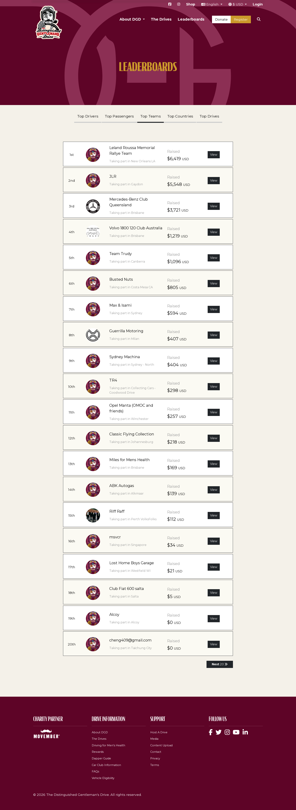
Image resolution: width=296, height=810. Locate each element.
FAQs (95, 771)
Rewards (98, 752)
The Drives (161, 19)
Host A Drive (158, 732)
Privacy (155, 758)
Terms (154, 765)
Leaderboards (191, 19)
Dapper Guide (101, 758)
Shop (190, 4)
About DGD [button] (130, 19)
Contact (155, 752)
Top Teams (150, 116)
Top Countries (180, 116)
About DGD (100, 732)
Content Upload (161, 745)
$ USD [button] (238, 4)
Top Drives (209, 116)
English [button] (213, 4)
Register (241, 19)
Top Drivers (87, 116)
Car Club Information (106, 765)
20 (220, 664)
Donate (221, 19)
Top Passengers (119, 116)
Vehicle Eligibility (103, 778)
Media (154, 738)
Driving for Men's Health (108, 745)
